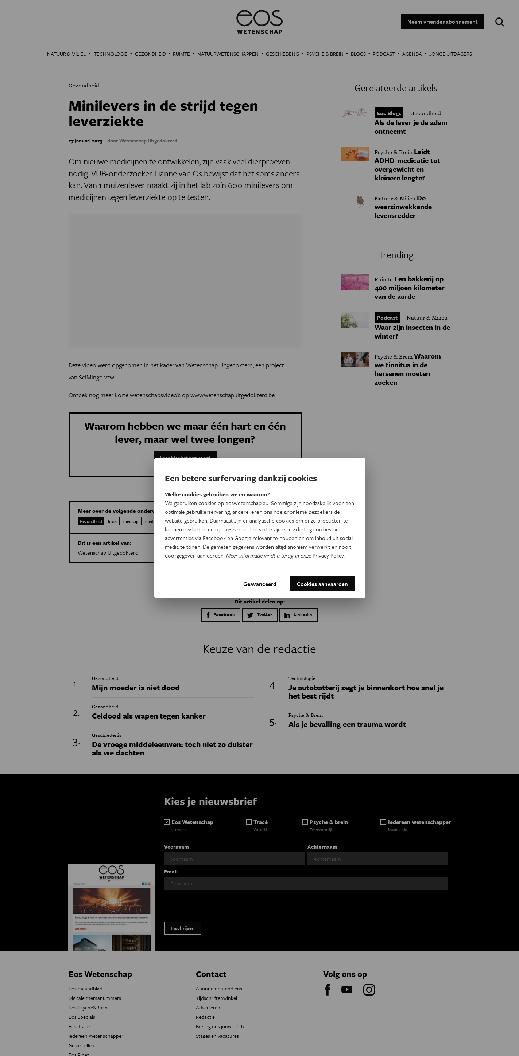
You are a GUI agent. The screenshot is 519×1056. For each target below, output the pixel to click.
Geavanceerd (259, 584)
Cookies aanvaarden (322, 584)
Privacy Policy (328, 555)
